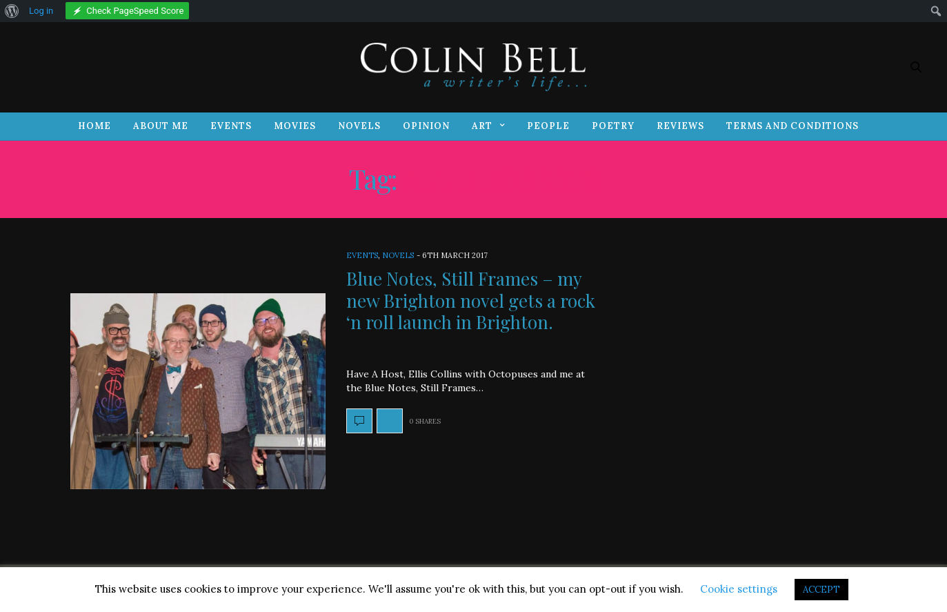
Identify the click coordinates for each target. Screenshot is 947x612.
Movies (295, 126)
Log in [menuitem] (41, 11)
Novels (359, 126)
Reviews (680, 126)
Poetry (613, 126)
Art (482, 126)
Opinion (426, 126)
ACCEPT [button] (821, 589)
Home (94, 126)
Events (231, 126)
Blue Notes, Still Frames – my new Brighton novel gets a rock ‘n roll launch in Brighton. (470, 299)
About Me (160, 126)
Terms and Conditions (792, 126)
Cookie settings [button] (738, 588)
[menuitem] (12, 11)
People (548, 126)
